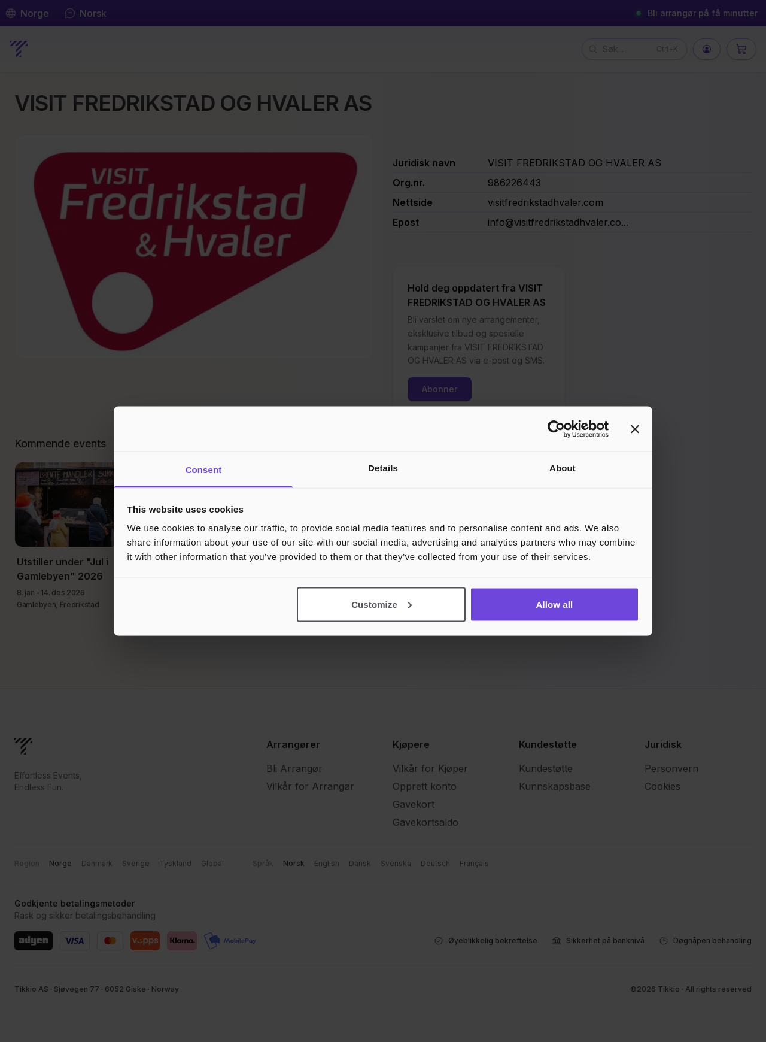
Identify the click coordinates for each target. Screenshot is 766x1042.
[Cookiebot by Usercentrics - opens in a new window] (556, 429)
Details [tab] (383, 468)
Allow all (554, 604)
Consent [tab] (204, 470)
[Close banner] (635, 429)
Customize (381, 604)
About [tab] (562, 468)
